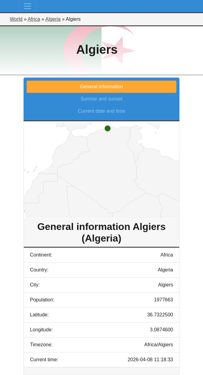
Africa (34, 19)
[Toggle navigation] (27, 6)
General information (101, 86)
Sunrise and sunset (102, 98)
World (16, 19)
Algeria (53, 19)
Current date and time (101, 111)
